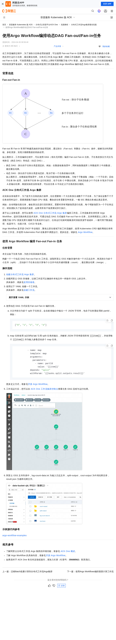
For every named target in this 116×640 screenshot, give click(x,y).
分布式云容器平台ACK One (47, 25)
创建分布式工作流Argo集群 (20, 274)
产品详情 (57, 46)
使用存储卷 (29, 282)
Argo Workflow (85, 232)
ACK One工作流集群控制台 (44, 390)
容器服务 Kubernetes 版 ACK (21, 25)
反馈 (61, 587)
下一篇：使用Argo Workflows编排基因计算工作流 (90, 573)
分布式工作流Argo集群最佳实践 (84, 25)
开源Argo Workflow (37, 385)
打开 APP (107, 4)
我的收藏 (106, 46)
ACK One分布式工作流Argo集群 (50, 213)
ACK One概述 (68, 552)
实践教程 (64, 25)
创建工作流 (29, 290)
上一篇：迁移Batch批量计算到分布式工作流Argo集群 (27, 573)
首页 (4, 25)
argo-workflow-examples (14, 537)
